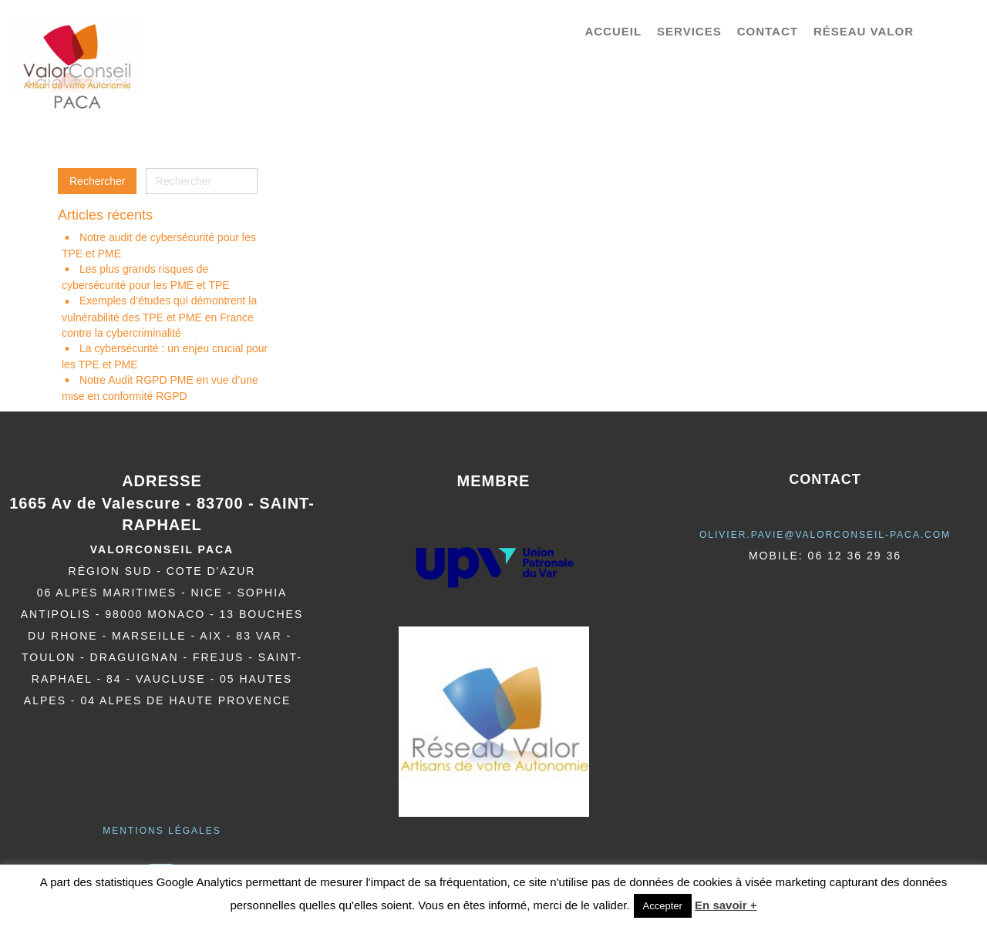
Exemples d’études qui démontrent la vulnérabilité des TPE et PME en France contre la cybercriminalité (159, 316)
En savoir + (725, 905)
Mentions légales (162, 830)
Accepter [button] (662, 906)
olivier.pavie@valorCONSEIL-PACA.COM (825, 534)
